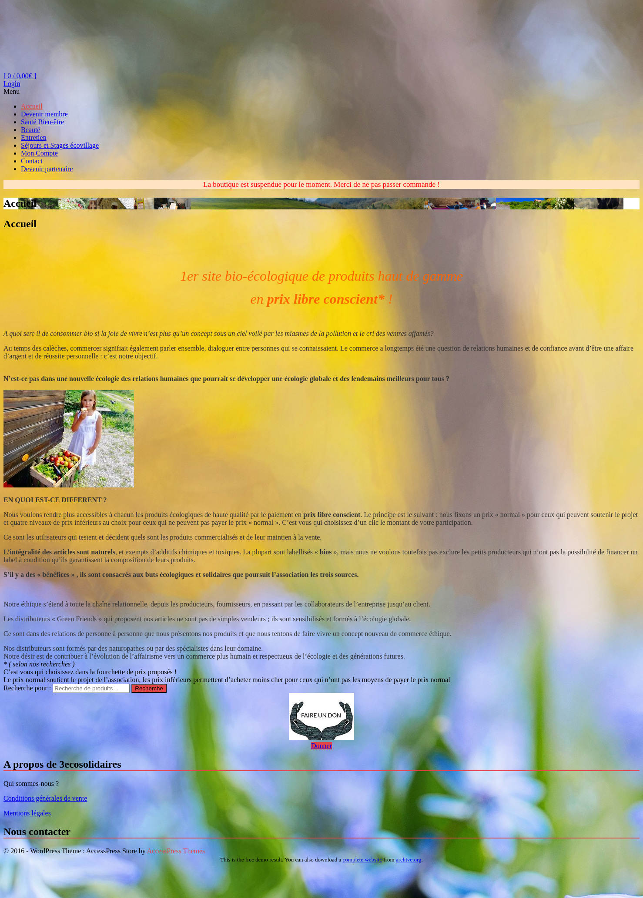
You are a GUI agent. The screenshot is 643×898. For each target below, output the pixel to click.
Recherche (149, 688)
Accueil (32, 106)
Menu (11, 91)
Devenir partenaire (47, 168)
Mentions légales (27, 813)
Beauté (30, 129)
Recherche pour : (27, 688)
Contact (32, 161)
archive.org (409, 859)
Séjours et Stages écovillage (60, 145)
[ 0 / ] (19, 76)
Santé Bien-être (42, 122)
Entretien (34, 137)
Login (11, 83)
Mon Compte (39, 153)
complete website (362, 859)
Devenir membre (44, 114)
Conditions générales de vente (45, 798)
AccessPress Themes (176, 851)
